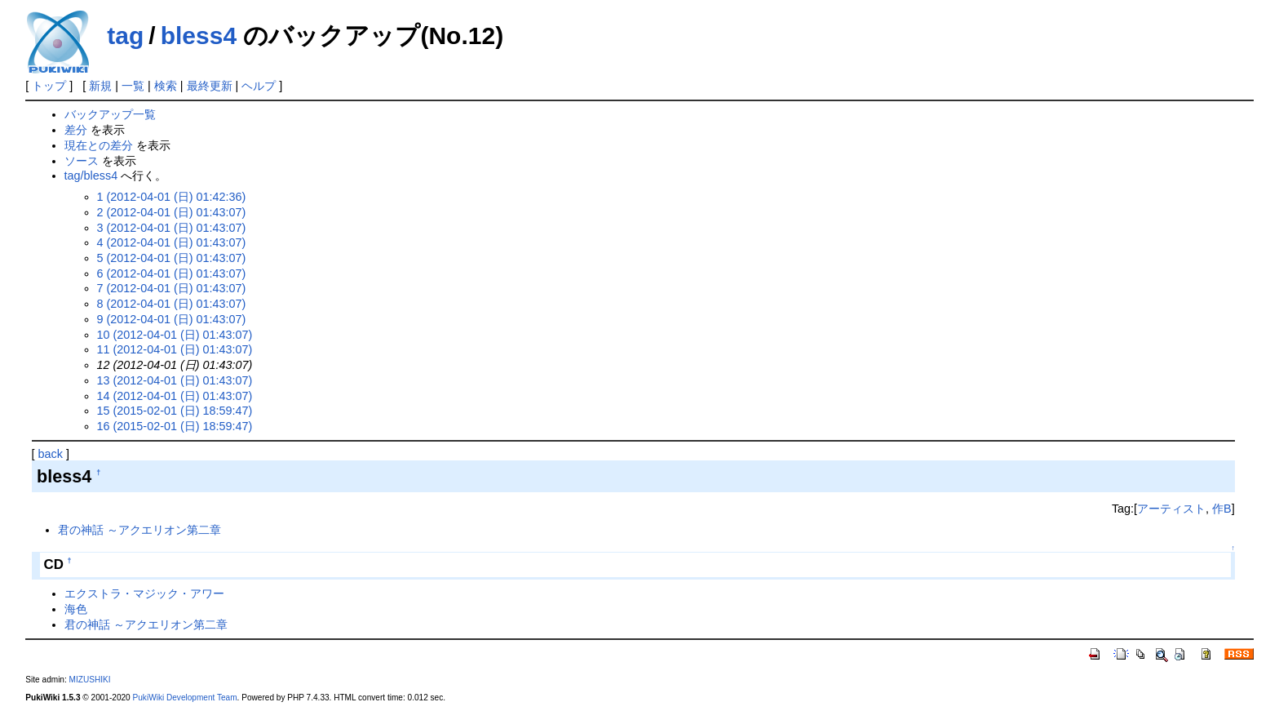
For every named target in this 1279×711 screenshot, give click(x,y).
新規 (100, 85)
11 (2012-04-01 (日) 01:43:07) (175, 349)
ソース (81, 160)
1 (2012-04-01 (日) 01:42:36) (171, 196)
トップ (49, 85)
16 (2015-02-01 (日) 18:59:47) (175, 426)
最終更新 (209, 85)
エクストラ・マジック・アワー (144, 593)
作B (1222, 508)
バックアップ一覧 (110, 114)
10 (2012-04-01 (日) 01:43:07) (175, 334)
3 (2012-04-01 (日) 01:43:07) (171, 227)
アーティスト (1171, 508)
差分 (75, 129)
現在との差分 (98, 145)
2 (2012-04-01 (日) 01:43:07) (171, 212)
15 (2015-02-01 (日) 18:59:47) (175, 410)
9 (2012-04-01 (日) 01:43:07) (171, 319)
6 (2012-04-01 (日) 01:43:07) (171, 273)
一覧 (133, 85)
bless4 (199, 35)
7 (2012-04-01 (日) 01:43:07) (171, 288)
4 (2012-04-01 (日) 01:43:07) (171, 242)
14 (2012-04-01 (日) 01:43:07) (175, 395)
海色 (75, 608)
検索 (165, 85)
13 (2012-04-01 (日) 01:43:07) (175, 380)
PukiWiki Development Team (185, 697)
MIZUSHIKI (90, 679)
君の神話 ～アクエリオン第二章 (139, 529)
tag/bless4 (91, 175)
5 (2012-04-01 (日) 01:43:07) (171, 257)
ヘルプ (258, 85)
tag (125, 35)
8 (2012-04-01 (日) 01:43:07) (171, 303)
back (50, 453)
